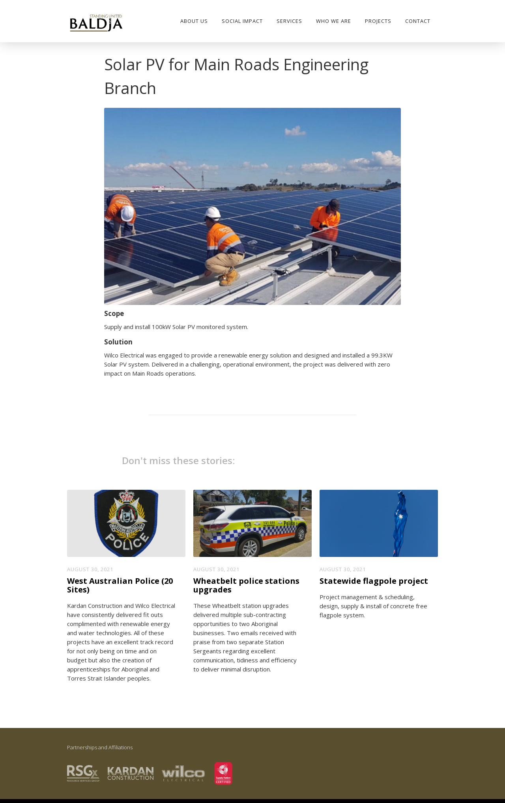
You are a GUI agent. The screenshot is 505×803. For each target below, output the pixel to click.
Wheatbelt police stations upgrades (246, 585)
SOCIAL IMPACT (242, 20)
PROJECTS (378, 20)
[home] (96, 23)
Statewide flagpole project (374, 581)
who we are (333, 20)
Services (289, 20)
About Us (194, 20)
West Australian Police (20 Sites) (120, 585)
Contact (417, 20)
